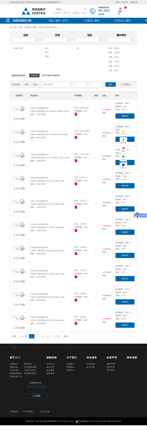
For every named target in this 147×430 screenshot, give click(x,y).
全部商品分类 (21, 20)
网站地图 (132, 357)
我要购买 (125, 116)
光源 (20, 27)
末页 (65, 336)
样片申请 (91, 367)
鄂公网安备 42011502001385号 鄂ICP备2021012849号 (100, 421)
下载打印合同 (30, 370)
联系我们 (71, 367)
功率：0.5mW (114, 66)
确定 (110, 84)
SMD (47, 56)
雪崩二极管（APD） (59, 20)
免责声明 (111, 367)
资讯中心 (71, 370)
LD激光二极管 (91, 20)
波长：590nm (114, 48)
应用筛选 (34, 75)
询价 (104, 113)
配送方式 (51, 367)
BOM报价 (91, 364)
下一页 (56, 336)
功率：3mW (113, 57)
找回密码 (28, 364)
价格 (35, 84)
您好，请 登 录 (122, 2)
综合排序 (16, 84)
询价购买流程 (30, 373)
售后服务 (51, 370)
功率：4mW (113, 71)
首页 (15, 27)
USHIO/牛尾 (18, 48)
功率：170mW (114, 53)
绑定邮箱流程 (16, 373)
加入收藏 (20, 119)
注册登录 (14, 364)
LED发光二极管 (122, 20)
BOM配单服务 (30, 367)
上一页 (24, 336)
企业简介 (71, 364)
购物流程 (14, 367)
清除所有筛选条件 (18, 75)
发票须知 (51, 373)
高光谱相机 (28, 412)
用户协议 (111, 370)
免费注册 (133, 2)
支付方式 (51, 364)
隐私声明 (111, 364)
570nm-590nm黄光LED (48, 27)
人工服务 (36, 396)
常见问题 (14, 370)
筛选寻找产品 (16, 376)
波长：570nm (114, 62)
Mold (47, 52)
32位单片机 (44, 412)
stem (46, 48)
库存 (27, 84)
